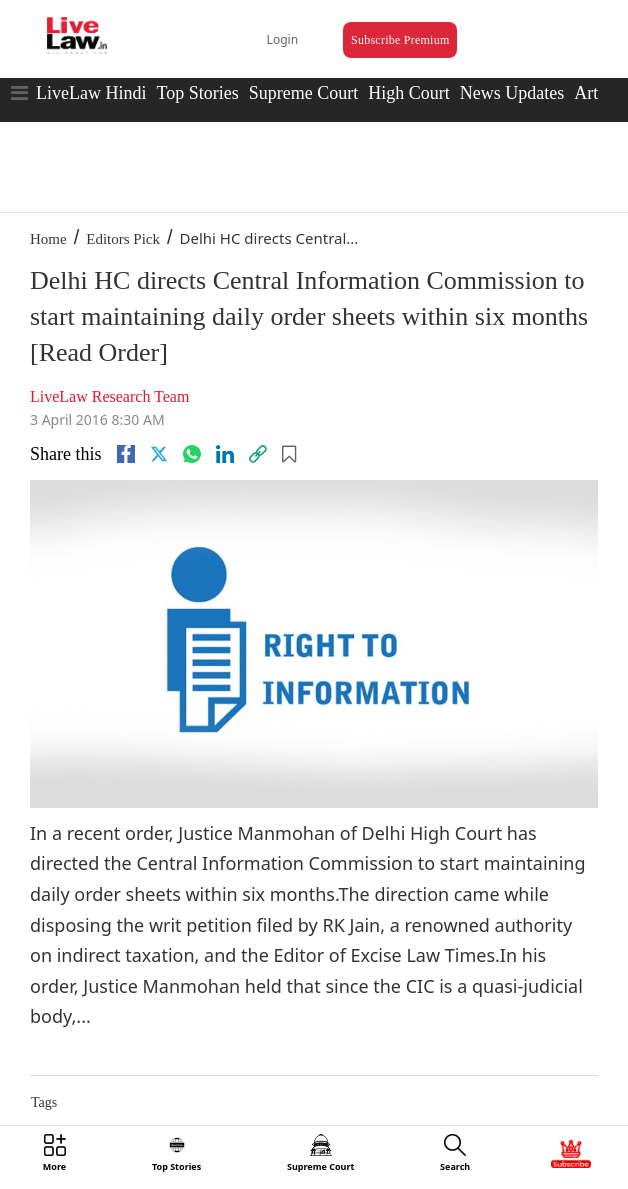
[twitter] (159, 454)
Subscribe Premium (400, 40)
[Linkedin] (225, 454)
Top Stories (197, 93)
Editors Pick (123, 239)
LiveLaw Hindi (91, 93)
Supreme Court (304, 93)
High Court (409, 93)
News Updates (512, 93)
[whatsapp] (192, 454)
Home (48, 239)
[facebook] (126, 454)
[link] (258, 454)
